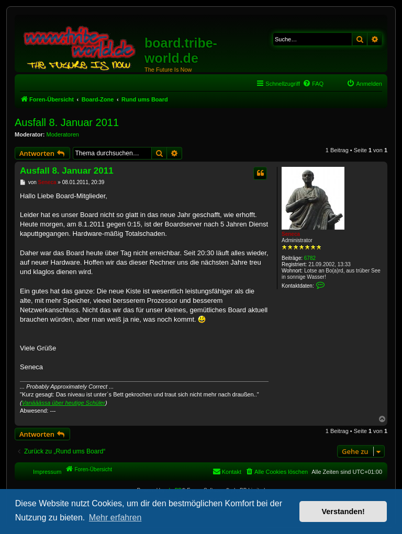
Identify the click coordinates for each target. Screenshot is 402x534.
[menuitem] (313, 83)
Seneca (291, 234)
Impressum (47, 472)
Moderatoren (63, 134)
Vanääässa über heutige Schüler (63, 403)
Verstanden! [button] (343, 511)
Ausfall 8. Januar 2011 (67, 122)
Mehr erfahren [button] (115, 517)
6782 (310, 258)
